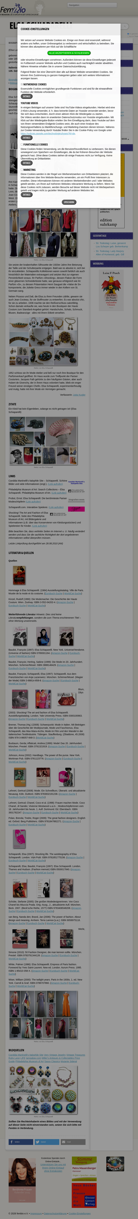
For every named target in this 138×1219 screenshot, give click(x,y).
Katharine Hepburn (106, 102)
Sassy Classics (52, 1061)
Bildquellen (15, 83)
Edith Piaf (101, 134)
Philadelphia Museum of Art (29, 1061)
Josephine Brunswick (107, 98)
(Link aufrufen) (55, 484)
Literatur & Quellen (49, 79)
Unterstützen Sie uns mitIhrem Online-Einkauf (53, 1167)
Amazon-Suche (65, 602)
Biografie (13, 79)
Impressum (36, 1213)
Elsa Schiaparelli (33, 43)
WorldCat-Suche (72, 593)
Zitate (23, 79)
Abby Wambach (104, 107)
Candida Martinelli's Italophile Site (26, 1055)
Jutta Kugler (79, 394)
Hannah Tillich (103, 120)
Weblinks (32, 79)
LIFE (22, 1058)
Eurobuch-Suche (53, 593)
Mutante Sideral (69, 1061)
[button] (76, 96)
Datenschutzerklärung (55, 1213)
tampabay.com (33, 1058)
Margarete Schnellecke (108, 129)
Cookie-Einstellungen (80, 1213)
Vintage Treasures (75, 1055)
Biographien (15, 42)
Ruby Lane (14, 1058)
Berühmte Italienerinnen (108, 54)
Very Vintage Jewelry (55, 1055)
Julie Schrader (103, 125)
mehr (124, 139)
